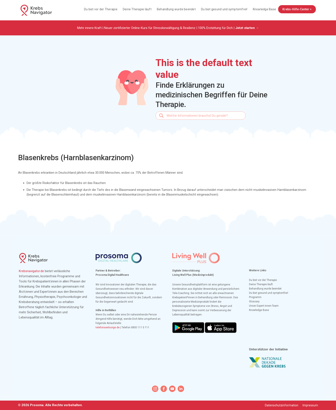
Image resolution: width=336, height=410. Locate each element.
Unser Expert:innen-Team (264, 305)
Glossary (254, 301)
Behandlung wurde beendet (176, 9)
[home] (36, 10)
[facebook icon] (163, 389)
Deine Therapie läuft (137, 9)
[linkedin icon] (181, 389)
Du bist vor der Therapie (100, 9)
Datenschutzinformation (281, 405)
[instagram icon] (155, 389)
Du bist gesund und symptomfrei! (224, 9)
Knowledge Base (264, 9)
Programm (255, 297)
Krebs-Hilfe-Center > (297, 9)
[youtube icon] (172, 389)
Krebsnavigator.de (31, 271)
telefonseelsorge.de (108, 327)
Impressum (310, 405)
